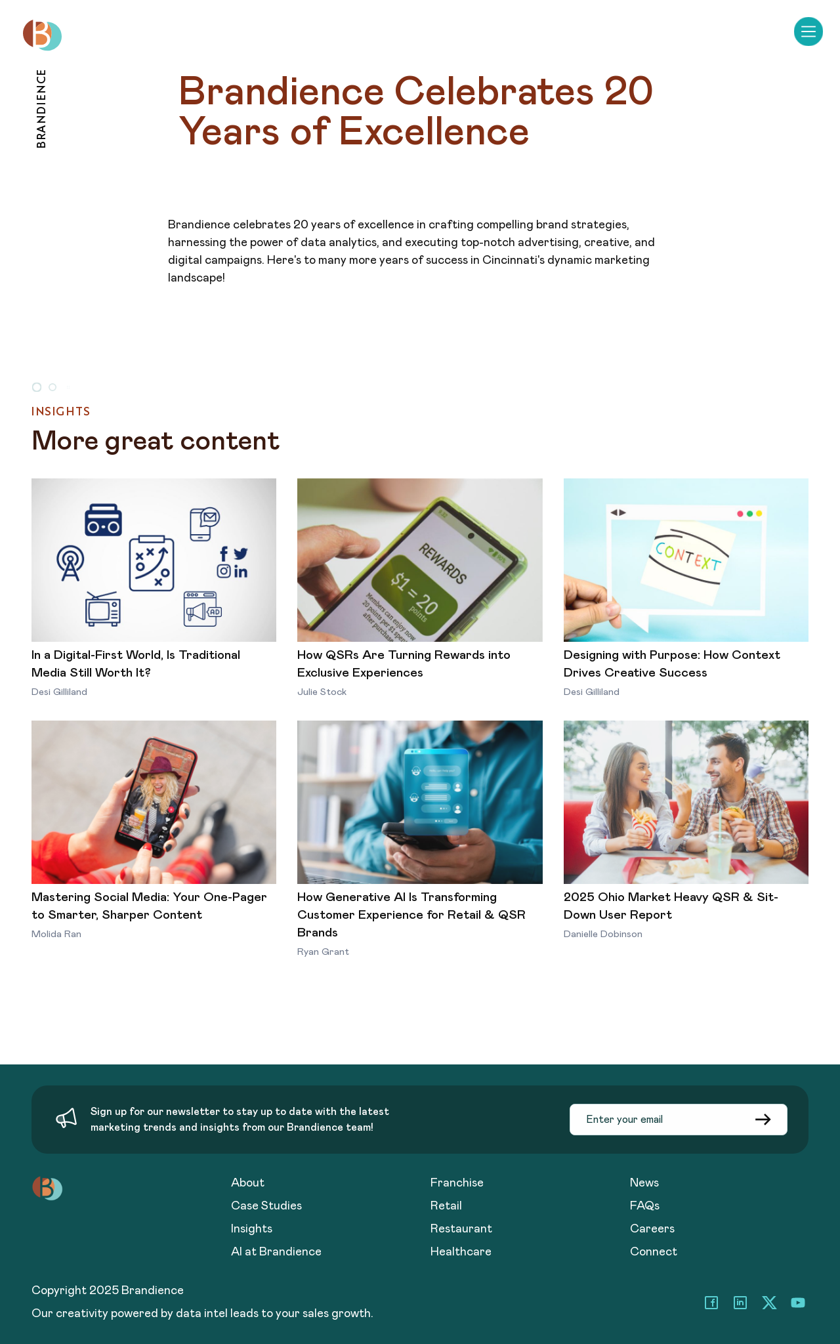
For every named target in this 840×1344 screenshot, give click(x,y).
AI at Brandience (276, 1252)
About (247, 1183)
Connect (653, 1252)
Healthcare (461, 1252)
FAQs (645, 1206)
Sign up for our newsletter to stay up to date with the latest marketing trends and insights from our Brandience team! (240, 1119)
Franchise (457, 1183)
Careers (652, 1229)
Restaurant (461, 1229)
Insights (251, 1229)
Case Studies (266, 1206)
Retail (446, 1206)
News (644, 1183)
